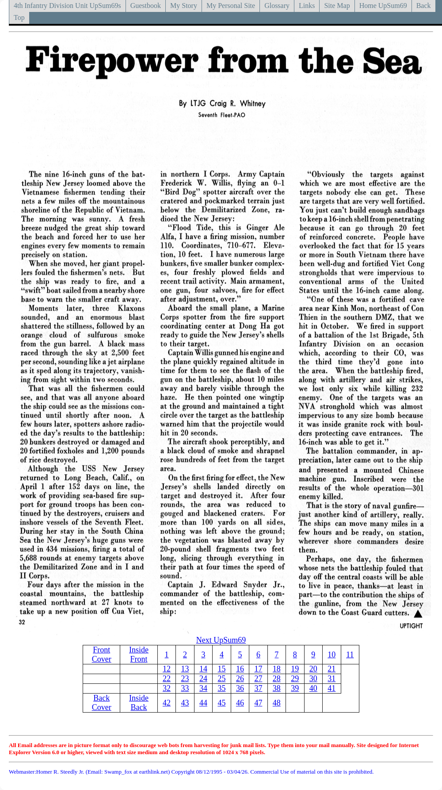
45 (221, 702)
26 (240, 678)
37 (258, 688)
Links (307, 5)
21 (331, 668)
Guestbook (145, 5)
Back (423, 5)
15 (221, 668)
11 (350, 654)
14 (203, 668)
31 (331, 678)
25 (221, 678)
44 (203, 702)
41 (331, 688)
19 (295, 668)
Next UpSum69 (221, 640)
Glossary (277, 5)
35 (221, 688)
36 (240, 688)
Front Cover (101, 654)
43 (185, 702)
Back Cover (101, 703)
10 (331, 654)
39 (295, 688)
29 (295, 678)
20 (313, 668)
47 (258, 702)
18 (277, 668)
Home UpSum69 (383, 5)
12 (167, 668)
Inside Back (139, 703)
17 (258, 668)
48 (277, 702)
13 (185, 668)
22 (167, 678)
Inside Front (139, 654)
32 (167, 688)
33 (185, 688)
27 (258, 678)
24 (203, 678)
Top (19, 17)
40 (313, 688)
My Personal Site (230, 5)
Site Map (337, 5)
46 (240, 702)
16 (240, 668)
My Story (183, 5)
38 (277, 688)
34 (203, 688)
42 (167, 702)
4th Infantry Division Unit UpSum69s (67, 5)
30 (313, 678)
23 (185, 678)
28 (277, 678)
